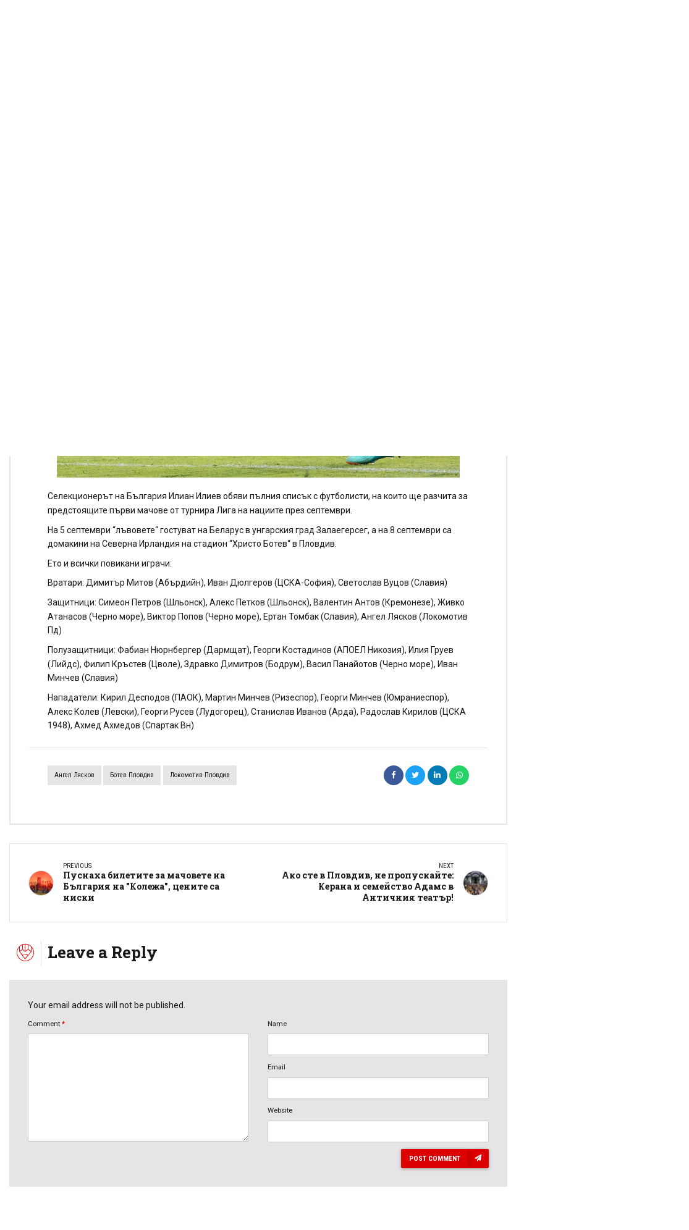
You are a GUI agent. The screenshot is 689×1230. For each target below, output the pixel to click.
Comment (46, 1023)
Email (276, 1067)
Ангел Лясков (74, 775)
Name (277, 1023)
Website (280, 1110)
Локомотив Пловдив (200, 775)
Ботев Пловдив (132, 775)
